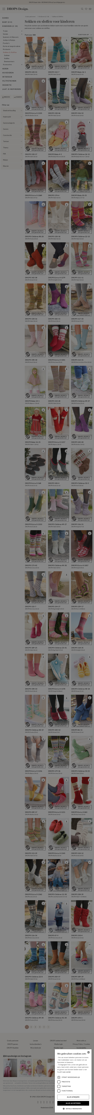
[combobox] (88, 1052)
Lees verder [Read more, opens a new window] (66, 1072)
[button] (73, 1108)
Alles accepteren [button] (73, 1103)
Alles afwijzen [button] (73, 1097)
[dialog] (73, 1081)
